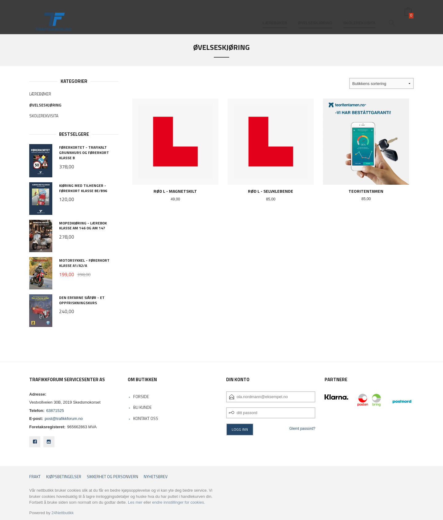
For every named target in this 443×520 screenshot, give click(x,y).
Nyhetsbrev (156, 477)
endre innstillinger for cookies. (178, 502)
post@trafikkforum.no (64, 418)
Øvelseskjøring (315, 15)
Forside (141, 396)
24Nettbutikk (62, 512)
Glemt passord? (302, 428)
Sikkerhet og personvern (112, 477)
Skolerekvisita (359, 15)
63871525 (55, 410)
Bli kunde (142, 407)
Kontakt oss (145, 418)
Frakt (35, 477)
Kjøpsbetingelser (63, 477)
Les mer (135, 502)
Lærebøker (275, 15)
